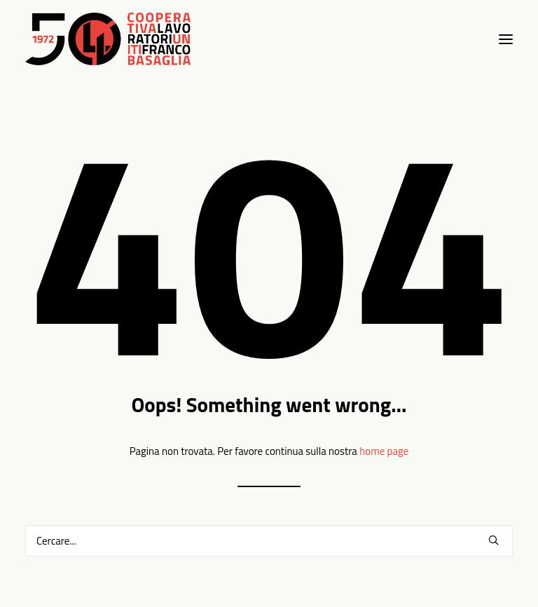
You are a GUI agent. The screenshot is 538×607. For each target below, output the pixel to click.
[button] (493, 540)
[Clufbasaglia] (108, 39)
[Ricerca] (269, 541)
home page (383, 451)
